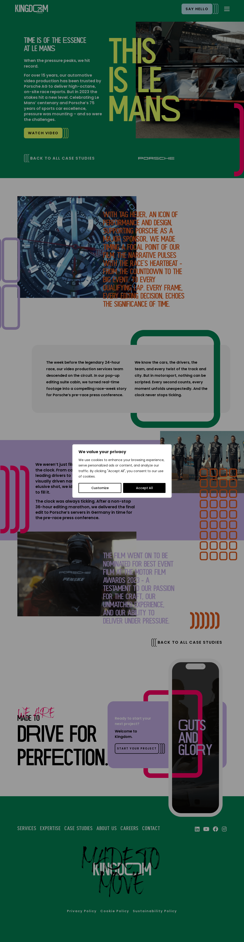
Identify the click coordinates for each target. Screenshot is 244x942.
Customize (100, 488)
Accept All (144, 488)
